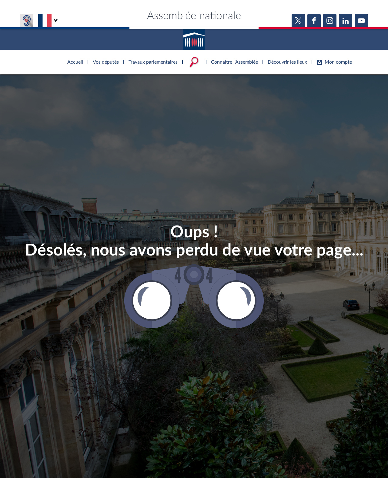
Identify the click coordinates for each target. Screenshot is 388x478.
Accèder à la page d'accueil (194, 37)
